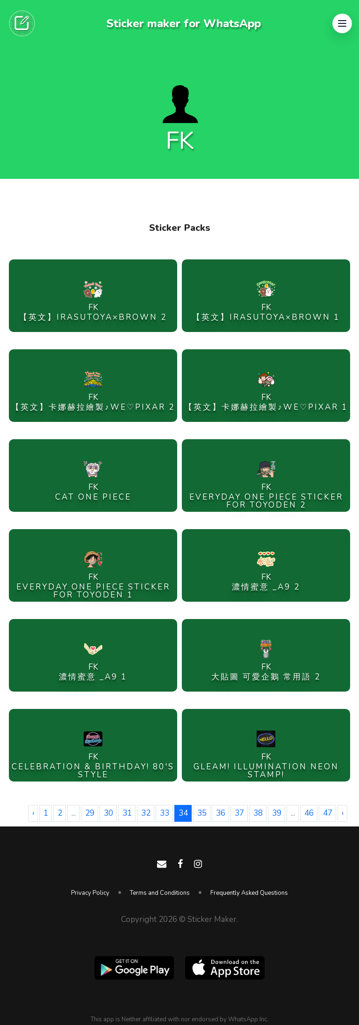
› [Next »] (343, 813)
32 (146, 813)
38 (258, 813)
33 (164, 813)
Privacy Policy (90, 893)
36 (220, 813)
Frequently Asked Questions (249, 893)
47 (327, 813)
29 (89, 813)
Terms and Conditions (160, 893)
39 (276, 813)
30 (108, 813)
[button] (342, 23)
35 (202, 813)
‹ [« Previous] (33, 813)
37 (239, 813)
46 (309, 813)
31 (127, 813)
